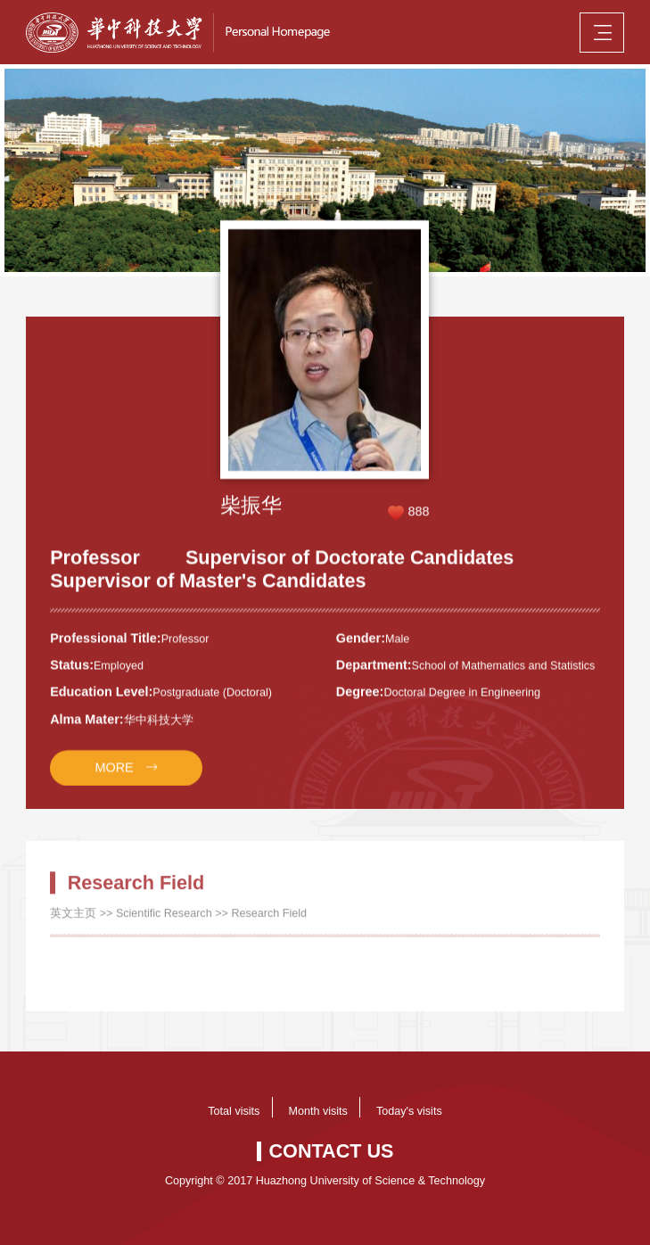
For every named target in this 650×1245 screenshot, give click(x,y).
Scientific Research (164, 924)
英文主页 (73, 924)
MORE (114, 777)
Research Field (269, 924)
